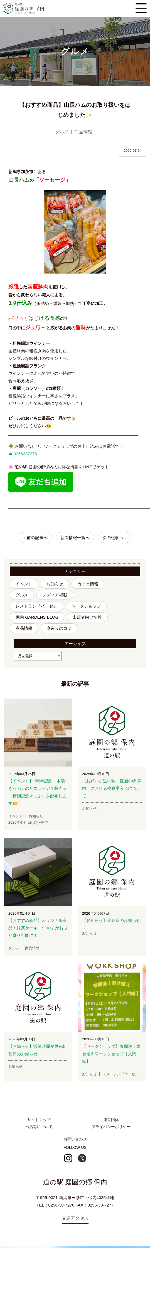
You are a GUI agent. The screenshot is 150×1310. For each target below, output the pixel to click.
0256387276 (25, 453)
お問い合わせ (75, 1139)
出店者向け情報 (87, 617)
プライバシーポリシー (111, 1126)
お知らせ (54, 583)
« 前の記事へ (35, 537)
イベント (24, 583)
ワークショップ (86, 606)
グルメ (22, 595)
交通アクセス (75, 1218)
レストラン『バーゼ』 (36, 606)
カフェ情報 (87, 583)
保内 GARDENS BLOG (37, 617)
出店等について (39, 1126)
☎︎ (10, 453)
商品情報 (24, 628)
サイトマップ (39, 1119)
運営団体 (111, 1119)
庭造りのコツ (59, 628)
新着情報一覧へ (75, 537)
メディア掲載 (54, 595)
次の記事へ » (114, 537)
